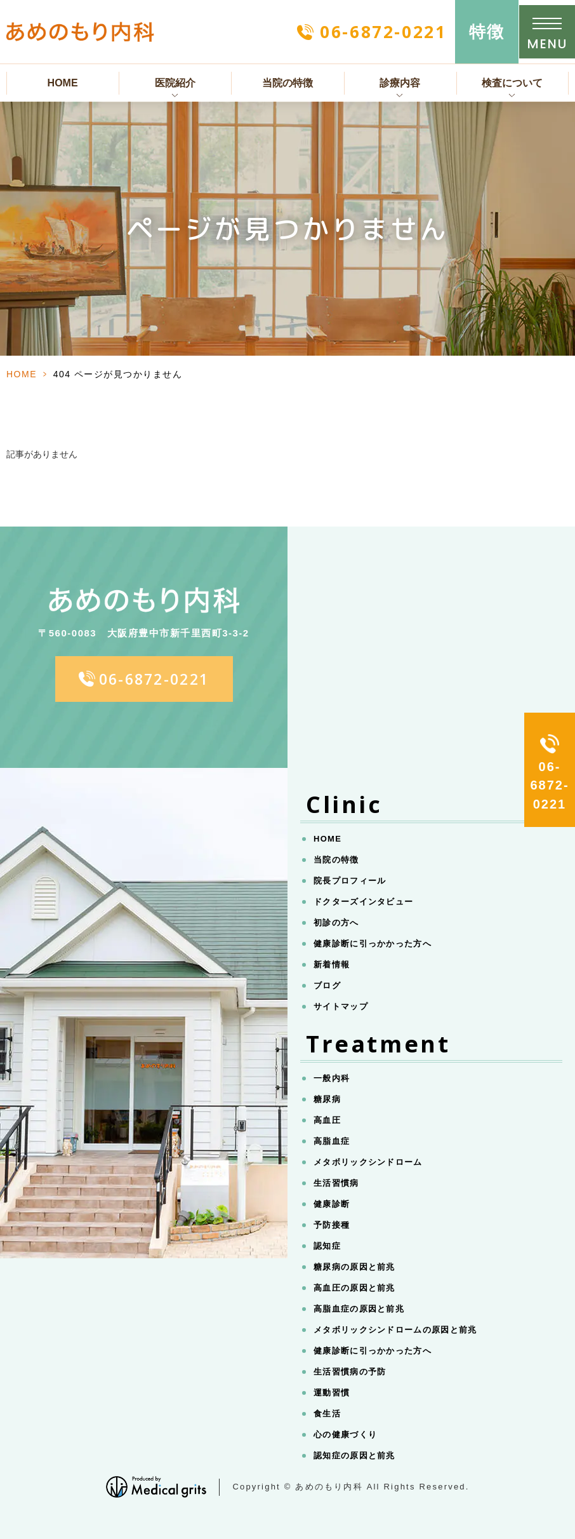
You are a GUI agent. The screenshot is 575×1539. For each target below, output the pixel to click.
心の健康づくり (345, 1434)
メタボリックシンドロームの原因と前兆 (395, 1329)
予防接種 (332, 1225)
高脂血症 (332, 1141)
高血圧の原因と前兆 (354, 1288)
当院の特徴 (287, 82)
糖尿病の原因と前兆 (354, 1267)
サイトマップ (341, 1006)
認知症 (327, 1246)
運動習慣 (332, 1392)
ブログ (327, 985)
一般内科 (332, 1078)
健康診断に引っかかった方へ (373, 943)
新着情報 (332, 964)
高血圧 (327, 1120)
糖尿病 (327, 1099)
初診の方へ (336, 922)
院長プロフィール (350, 880)
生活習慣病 (336, 1183)
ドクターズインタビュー (363, 901)
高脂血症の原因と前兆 (359, 1309)
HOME (63, 82)
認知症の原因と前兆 (354, 1455)
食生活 (327, 1413)
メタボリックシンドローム (368, 1162)
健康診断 (332, 1204)
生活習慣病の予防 (350, 1371)
